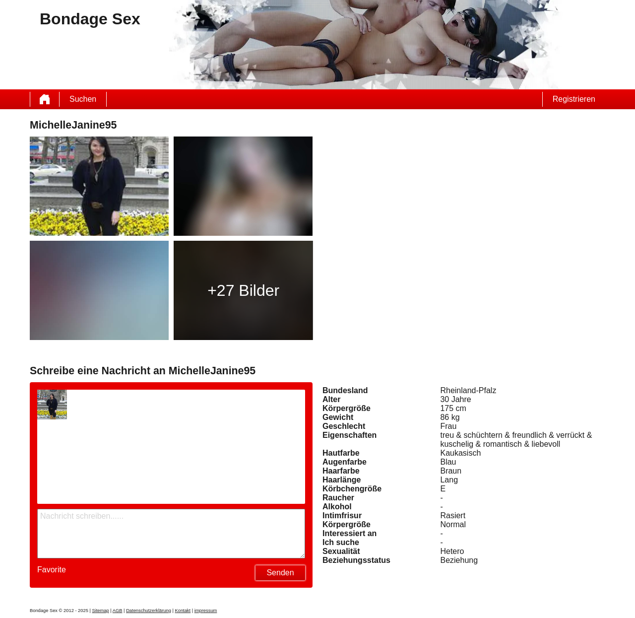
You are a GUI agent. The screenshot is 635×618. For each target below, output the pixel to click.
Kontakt (182, 610)
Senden (280, 572)
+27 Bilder (243, 290)
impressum (205, 610)
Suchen (82, 99)
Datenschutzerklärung (148, 610)
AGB (118, 610)
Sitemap (100, 610)
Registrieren (574, 99)
